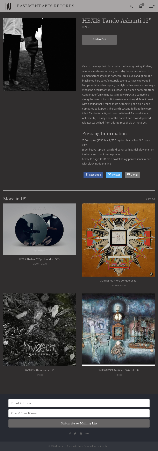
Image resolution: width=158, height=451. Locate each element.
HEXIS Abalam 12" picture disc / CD (39, 259)
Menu (152, 6)
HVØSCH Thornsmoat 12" (39, 370)
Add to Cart (99, 39)
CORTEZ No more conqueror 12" (118, 281)
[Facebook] (93, 175)
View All (150, 199)
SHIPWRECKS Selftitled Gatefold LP (118, 370)
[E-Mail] (132, 175)
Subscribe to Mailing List (79, 423)
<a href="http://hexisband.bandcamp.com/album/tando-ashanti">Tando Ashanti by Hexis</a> (118, 54)
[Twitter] (114, 175)
